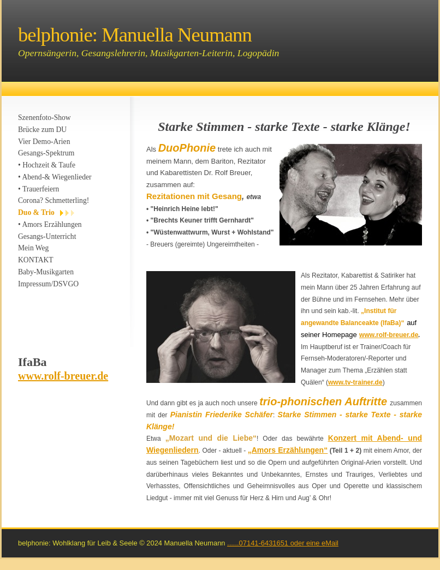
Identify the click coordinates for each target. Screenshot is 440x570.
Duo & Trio (36, 212)
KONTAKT (35, 260)
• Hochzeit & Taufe (46, 165)
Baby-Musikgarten (46, 272)
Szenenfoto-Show (44, 117)
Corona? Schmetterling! (53, 200)
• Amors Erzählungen (50, 224)
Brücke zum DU (42, 129)
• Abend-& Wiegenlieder (55, 177)
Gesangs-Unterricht (47, 236)
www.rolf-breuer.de (63, 376)
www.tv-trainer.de (355, 382)
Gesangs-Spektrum (46, 153)
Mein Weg (33, 248)
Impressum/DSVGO (48, 284)
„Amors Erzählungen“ (288, 450)
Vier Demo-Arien (44, 141)
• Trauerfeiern (38, 189)
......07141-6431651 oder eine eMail (282, 543)
